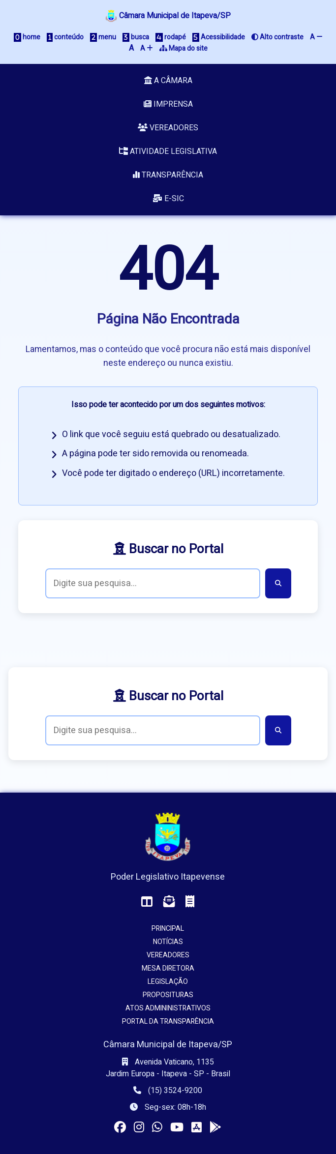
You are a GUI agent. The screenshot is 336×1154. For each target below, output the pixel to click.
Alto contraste (277, 37)
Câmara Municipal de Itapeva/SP (168, 16)
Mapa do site (183, 48)
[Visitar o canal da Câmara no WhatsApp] (157, 1127)
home (27, 37)
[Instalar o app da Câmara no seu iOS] (196, 1127)
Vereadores (168, 128)
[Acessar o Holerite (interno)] (189, 902)
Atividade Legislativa (168, 151)
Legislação (168, 981)
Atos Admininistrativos (168, 1008)
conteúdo (65, 37)
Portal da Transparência (168, 1021)
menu (103, 37)
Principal (168, 928)
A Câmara (168, 81)
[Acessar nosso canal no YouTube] (176, 1127)
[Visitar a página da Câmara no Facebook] (120, 1127)
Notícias (168, 942)
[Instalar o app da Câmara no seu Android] (215, 1127)
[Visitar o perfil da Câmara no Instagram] (139, 1127)
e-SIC (168, 199)
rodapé (170, 37)
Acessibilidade (218, 37)
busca (135, 37)
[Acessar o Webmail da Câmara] (169, 902)
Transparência (168, 175)
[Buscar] (278, 583)
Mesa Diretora (168, 968)
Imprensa (168, 104)
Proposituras (168, 995)
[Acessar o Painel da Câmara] (147, 902)
